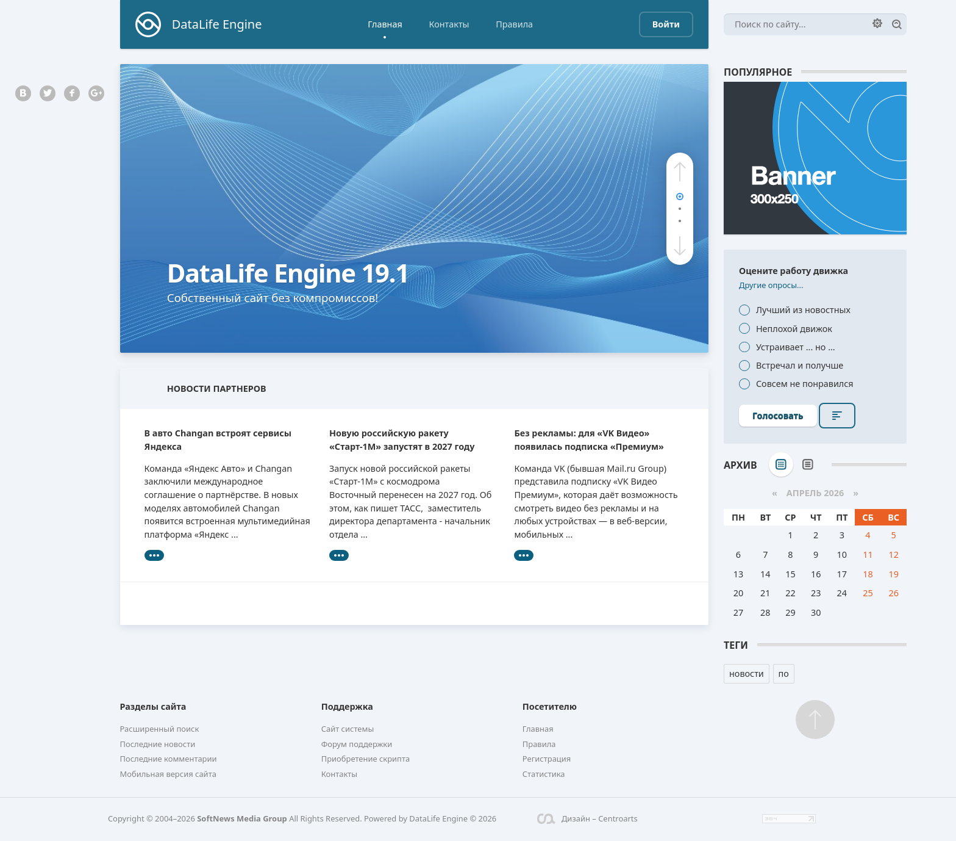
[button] (679, 171)
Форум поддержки (357, 743)
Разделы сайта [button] (153, 706)
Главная (385, 24)
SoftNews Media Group (242, 818)
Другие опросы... (771, 285)
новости (746, 673)
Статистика (544, 773)
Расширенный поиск (159, 728)
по (784, 673)
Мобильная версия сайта (168, 773)
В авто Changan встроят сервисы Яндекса (218, 439)
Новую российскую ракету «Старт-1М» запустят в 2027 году (401, 439)
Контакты (449, 24)
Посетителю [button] (550, 706)
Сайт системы (347, 728)
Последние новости (158, 743)
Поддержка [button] (347, 706)
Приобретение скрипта (365, 758)
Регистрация (547, 758)
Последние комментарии (168, 758)
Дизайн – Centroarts (587, 818)
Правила (514, 24)
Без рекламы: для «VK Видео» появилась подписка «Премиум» (588, 439)
